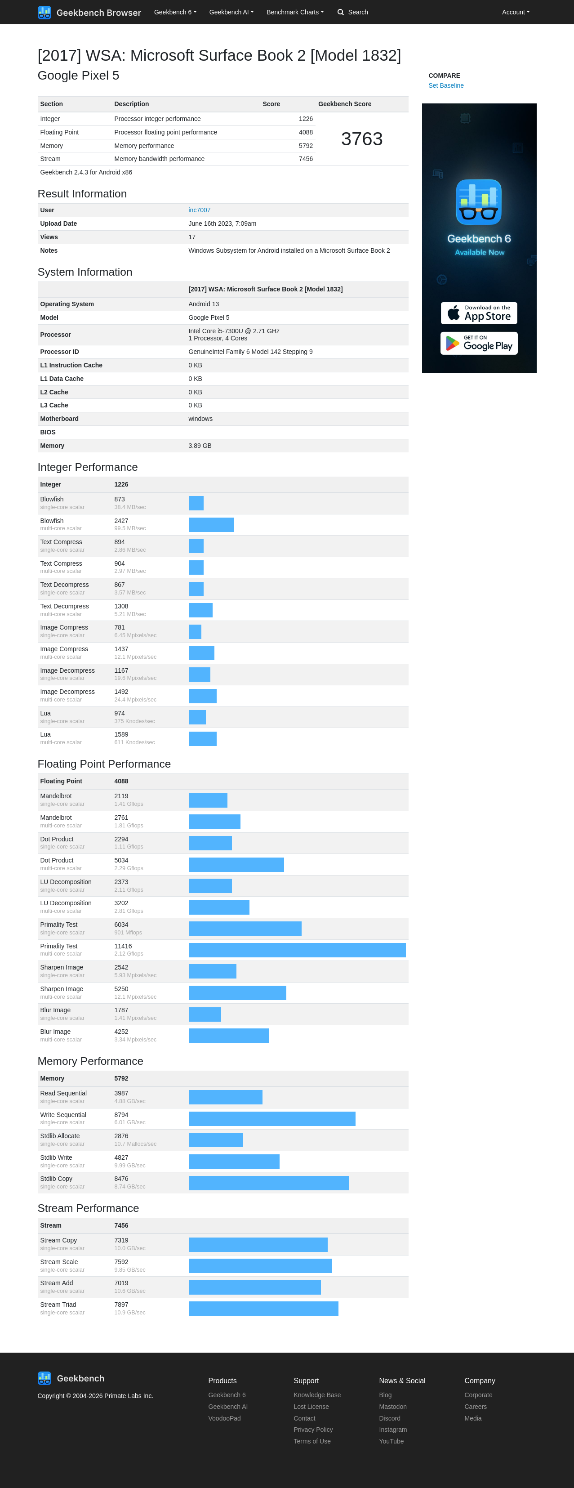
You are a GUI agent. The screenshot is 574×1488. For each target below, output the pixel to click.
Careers (476, 1406)
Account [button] (513, 12)
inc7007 (200, 210)
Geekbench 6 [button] (172, 12)
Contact (305, 1418)
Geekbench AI (228, 1406)
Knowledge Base (317, 1395)
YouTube (391, 1441)
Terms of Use (312, 1441)
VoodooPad (225, 1418)
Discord (389, 1418)
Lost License (311, 1406)
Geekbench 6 (227, 1395)
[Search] (385, 12)
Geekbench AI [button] (229, 12)
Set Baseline (446, 85)
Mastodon (393, 1406)
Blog (385, 1395)
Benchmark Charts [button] (293, 12)
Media (473, 1418)
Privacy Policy (313, 1429)
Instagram (393, 1429)
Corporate (479, 1395)
